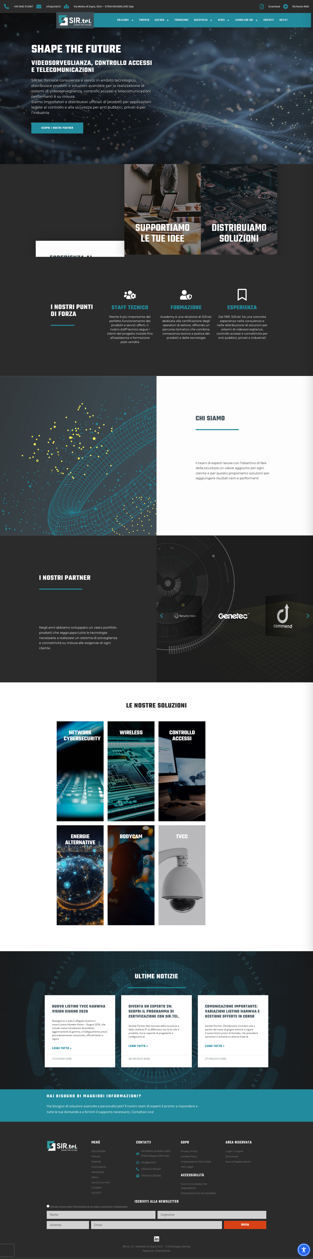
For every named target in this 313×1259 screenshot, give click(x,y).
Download (232, 1156)
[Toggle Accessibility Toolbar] (304, 1250)
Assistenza (203, 20)
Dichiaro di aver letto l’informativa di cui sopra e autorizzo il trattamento (89, 1206)
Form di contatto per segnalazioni (194, 1185)
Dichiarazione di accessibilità (198, 1193)
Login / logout (234, 1151)
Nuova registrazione (238, 1161)
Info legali (187, 1166)
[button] (161, 616)
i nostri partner (65, 585)
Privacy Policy (189, 1151)
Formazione (182, 20)
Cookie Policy (189, 1156)
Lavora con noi (246, 20)
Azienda (162, 20)
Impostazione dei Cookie (196, 1161)
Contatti (268, 20)
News (224, 20)
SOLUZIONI (125, 20)
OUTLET (283, 20)
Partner (144, 20)
